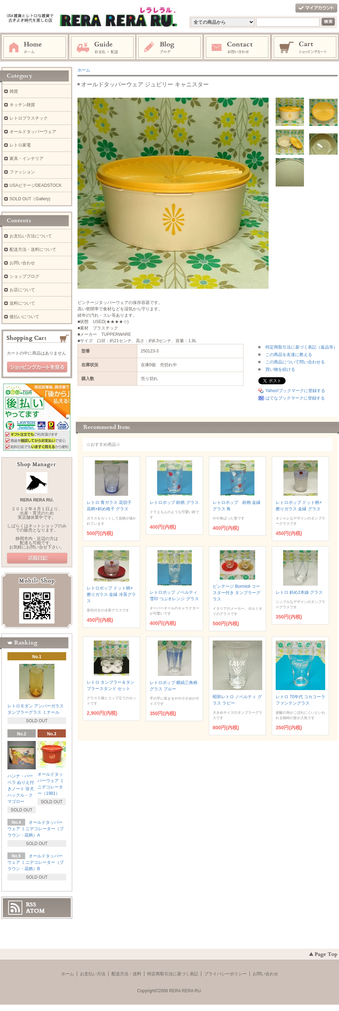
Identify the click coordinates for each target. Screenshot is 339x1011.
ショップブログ (24, 276)
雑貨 (14, 91)
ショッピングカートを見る (37, 367)
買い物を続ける (280, 369)
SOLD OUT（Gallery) (30, 198)
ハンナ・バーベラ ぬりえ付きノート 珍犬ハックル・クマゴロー (20, 789)
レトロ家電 (20, 145)
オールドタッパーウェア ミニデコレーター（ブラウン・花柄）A (35, 829)
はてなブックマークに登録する (295, 398)
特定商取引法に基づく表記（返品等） (301, 347)
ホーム (34, 47)
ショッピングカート (305, 47)
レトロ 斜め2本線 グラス (299, 592)
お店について (22, 289)
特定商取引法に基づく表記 (172, 973)
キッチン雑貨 (22, 104)
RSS (31, 904)
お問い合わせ (237, 47)
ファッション (22, 172)
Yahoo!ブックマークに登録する (295, 390)
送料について (22, 303)
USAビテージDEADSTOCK (36, 185)
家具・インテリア (27, 158)
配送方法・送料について (33, 249)
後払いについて (24, 316)
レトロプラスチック (29, 118)
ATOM (35, 911)
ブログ (170, 47)
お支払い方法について (31, 236)
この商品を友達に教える (288, 354)
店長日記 (37, 558)
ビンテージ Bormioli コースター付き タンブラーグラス (236, 593)
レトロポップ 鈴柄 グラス (174, 502)
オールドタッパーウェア (33, 131)
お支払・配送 (102, 47)
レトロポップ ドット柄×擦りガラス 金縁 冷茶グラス (111, 594)
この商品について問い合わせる (295, 362)
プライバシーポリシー (225, 973)
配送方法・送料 (126, 973)
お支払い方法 (92, 973)
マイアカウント (316, 8)
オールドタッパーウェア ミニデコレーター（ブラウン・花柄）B (35, 862)
